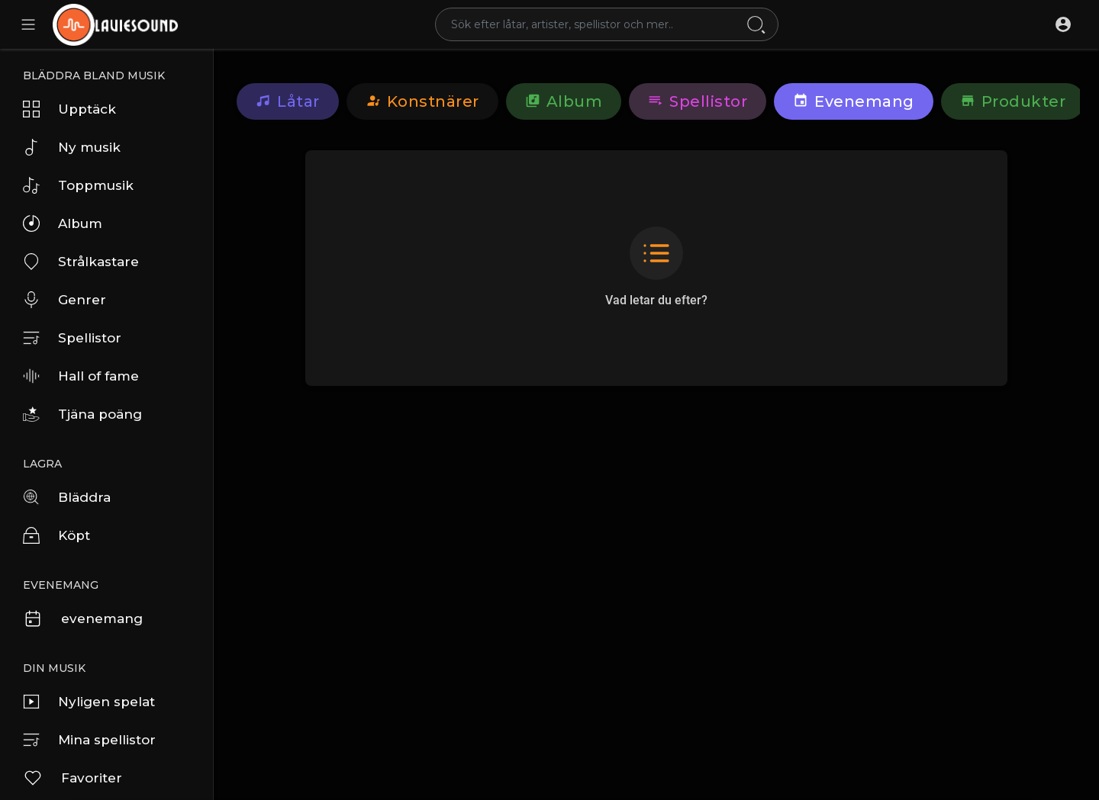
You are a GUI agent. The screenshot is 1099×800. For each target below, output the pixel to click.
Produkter (1013, 101)
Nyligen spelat (89, 701)
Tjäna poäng (82, 414)
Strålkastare (81, 261)
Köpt (56, 535)
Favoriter (72, 778)
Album (62, 223)
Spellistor (72, 337)
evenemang (83, 618)
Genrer (64, 299)
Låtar (288, 101)
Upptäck (69, 109)
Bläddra (67, 497)
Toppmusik (78, 185)
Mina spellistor (89, 739)
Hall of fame (81, 376)
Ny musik (72, 147)
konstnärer (422, 101)
